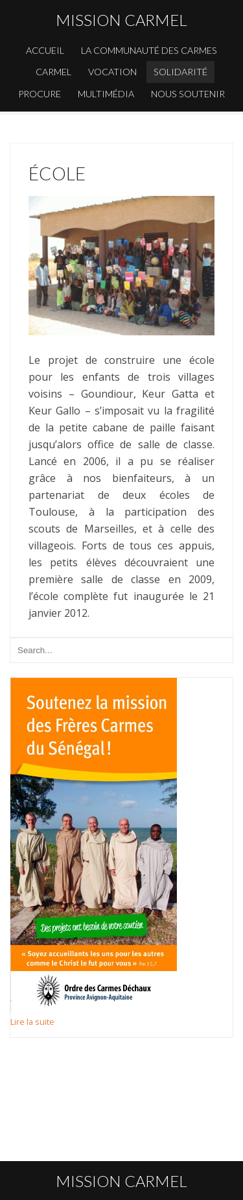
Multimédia (106, 93)
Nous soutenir (188, 93)
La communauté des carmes (149, 50)
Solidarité (180, 71)
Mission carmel (121, 19)
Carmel (53, 71)
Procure (39, 93)
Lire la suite (32, 1021)
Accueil (45, 50)
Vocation (112, 71)
